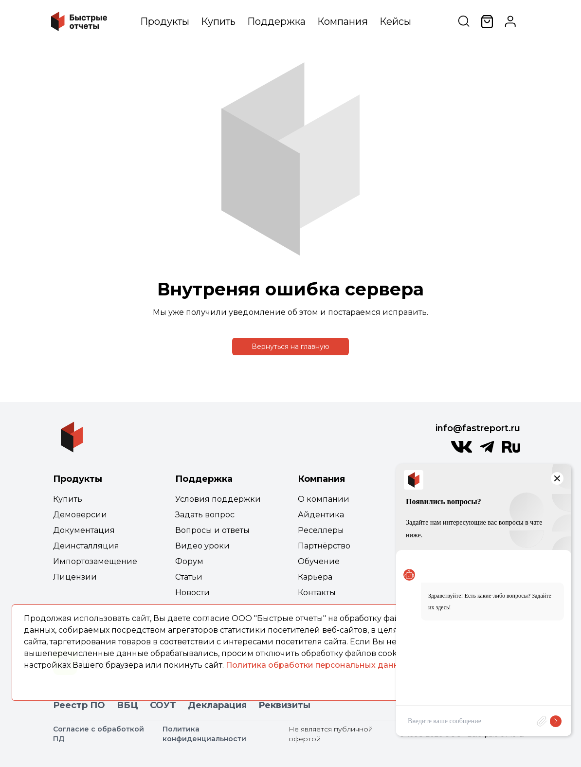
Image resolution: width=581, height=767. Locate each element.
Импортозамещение (95, 561)
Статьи (188, 577)
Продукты (164, 21)
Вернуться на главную (290, 346)
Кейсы (395, 21)
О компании (323, 499)
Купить (218, 21)
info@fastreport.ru (478, 428)
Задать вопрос (205, 514)
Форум (189, 561)
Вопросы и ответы (212, 530)
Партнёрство (324, 545)
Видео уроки (202, 545)
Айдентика (321, 514)
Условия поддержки (218, 499)
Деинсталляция (86, 545)
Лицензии (75, 577)
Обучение (319, 561)
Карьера (315, 577)
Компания (342, 21)
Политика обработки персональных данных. (318, 665)
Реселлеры (321, 530)
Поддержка (276, 21)
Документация (84, 530)
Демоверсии (80, 514)
